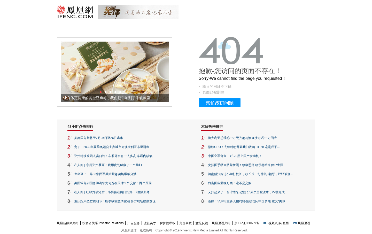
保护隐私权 (167, 223)
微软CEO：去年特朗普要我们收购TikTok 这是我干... (244, 147)
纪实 (278, 223)
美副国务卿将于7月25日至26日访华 (98, 138)
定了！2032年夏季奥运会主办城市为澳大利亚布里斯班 (111, 147)
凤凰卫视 (304, 223)
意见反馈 (202, 223)
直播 (286, 223)
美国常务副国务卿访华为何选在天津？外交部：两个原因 (113, 183)
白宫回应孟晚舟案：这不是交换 (229, 183)
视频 (271, 223)
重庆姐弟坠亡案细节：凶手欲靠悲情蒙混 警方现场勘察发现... (116, 201)
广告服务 (133, 223)
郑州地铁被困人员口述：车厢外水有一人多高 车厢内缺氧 (113, 156)
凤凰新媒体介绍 (68, 223)
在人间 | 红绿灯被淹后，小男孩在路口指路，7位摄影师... (113, 192)
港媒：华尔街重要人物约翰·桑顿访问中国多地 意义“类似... (248, 201)
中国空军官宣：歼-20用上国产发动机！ (235, 156)
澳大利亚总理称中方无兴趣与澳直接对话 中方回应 (242, 138)
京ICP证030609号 (246, 223)
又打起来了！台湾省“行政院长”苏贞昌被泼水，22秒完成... (247, 192)
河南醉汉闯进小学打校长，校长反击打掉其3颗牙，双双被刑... (250, 174)
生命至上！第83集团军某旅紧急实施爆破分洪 (105, 174)
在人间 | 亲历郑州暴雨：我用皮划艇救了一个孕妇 (108, 165)
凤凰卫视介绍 (221, 223)
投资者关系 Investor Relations (102, 223)
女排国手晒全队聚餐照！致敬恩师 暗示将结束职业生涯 (245, 165)
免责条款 (185, 223)
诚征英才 (150, 223)
